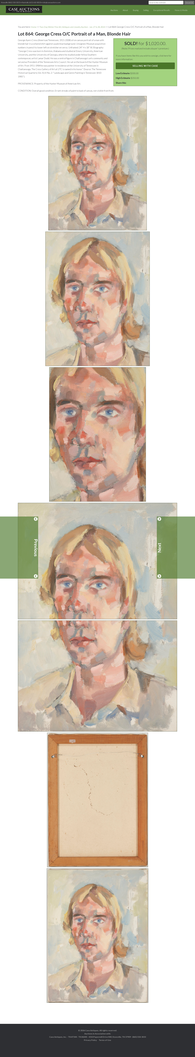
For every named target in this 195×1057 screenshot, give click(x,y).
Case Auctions (23, 10)
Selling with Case (145, 65)
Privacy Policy (90, 1040)
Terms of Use (105, 1040)
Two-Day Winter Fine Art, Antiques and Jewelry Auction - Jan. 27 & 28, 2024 (76, 26)
